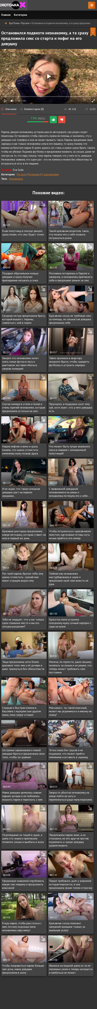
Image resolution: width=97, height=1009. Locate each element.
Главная (6, 14)
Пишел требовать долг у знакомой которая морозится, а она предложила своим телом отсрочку (70, 884)
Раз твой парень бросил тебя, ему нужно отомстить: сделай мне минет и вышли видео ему (22, 577)
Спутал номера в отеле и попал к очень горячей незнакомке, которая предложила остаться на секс (23, 407)
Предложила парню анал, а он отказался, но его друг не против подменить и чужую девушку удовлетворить (69, 840)
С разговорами (50, 174)
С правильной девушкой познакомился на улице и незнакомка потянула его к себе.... (69, 492)
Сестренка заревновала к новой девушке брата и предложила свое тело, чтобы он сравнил (23, 753)
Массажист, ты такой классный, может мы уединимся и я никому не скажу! (70, 711)
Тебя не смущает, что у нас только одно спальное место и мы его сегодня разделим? (23, 623)
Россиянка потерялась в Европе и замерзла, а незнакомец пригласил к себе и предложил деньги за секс (70, 277)
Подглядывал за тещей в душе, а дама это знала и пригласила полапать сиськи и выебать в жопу (23, 838)
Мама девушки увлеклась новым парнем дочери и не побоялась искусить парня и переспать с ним (22, 796)
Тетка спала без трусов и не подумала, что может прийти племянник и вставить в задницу (68, 753)
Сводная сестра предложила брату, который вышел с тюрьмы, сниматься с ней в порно (23, 319)
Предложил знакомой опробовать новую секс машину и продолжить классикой (23, 884)
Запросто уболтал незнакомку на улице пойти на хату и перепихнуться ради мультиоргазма (70, 796)
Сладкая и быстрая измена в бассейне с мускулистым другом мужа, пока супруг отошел (21, 711)
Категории (20, 14)
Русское (21, 174)
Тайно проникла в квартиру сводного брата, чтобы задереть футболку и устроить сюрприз (69, 361)
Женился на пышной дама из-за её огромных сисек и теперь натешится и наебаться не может (71, 969)
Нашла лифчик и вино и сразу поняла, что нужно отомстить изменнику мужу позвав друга (20, 450)
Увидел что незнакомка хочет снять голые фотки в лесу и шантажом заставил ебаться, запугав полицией (20, 363)
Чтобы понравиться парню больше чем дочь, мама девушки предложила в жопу (23, 969)
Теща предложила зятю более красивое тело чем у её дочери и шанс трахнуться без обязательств (23, 665)
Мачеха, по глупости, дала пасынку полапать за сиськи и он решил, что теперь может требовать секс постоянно (70, 667)
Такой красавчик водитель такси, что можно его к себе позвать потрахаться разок (69, 234)
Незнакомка (16, 178)
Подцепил (34, 174)
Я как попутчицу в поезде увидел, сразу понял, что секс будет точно (23, 232)
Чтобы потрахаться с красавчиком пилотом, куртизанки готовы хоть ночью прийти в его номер (70, 534)
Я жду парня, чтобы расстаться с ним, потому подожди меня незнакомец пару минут (22, 926)
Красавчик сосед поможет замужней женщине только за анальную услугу (67, 926)
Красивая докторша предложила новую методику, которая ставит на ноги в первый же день (24, 534)
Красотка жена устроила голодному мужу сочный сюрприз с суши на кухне (70, 623)
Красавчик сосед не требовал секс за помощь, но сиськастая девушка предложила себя (70, 319)
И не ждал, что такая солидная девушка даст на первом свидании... (21, 492)
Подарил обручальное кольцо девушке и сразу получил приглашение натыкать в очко (20, 277)
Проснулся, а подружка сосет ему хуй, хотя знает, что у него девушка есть (70, 407)
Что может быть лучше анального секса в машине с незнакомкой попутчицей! (69, 450)
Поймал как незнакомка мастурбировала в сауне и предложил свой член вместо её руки (68, 579)
